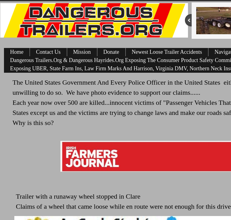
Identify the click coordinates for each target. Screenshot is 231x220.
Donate (111, 52)
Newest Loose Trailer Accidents (167, 52)
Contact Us (48, 52)
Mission (82, 52)
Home (16, 52)
